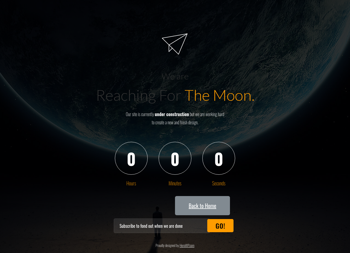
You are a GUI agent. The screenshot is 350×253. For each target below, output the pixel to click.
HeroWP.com (187, 245)
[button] (202, 205)
